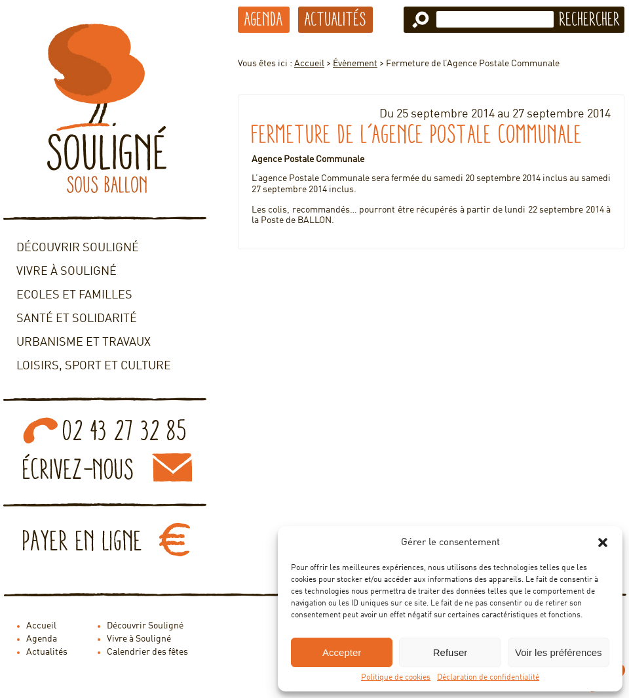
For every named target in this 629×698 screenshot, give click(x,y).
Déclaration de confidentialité (488, 678)
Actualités (335, 19)
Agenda (263, 19)
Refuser (450, 652)
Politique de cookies (395, 678)
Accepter (341, 652)
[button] (602, 542)
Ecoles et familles (74, 295)
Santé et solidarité (76, 319)
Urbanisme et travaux (83, 342)
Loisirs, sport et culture (93, 366)
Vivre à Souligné (66, 271)
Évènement (355, 63)
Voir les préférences (558, 652)
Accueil (309, 63)
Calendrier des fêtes (147, 652)
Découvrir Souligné (77, 248)
